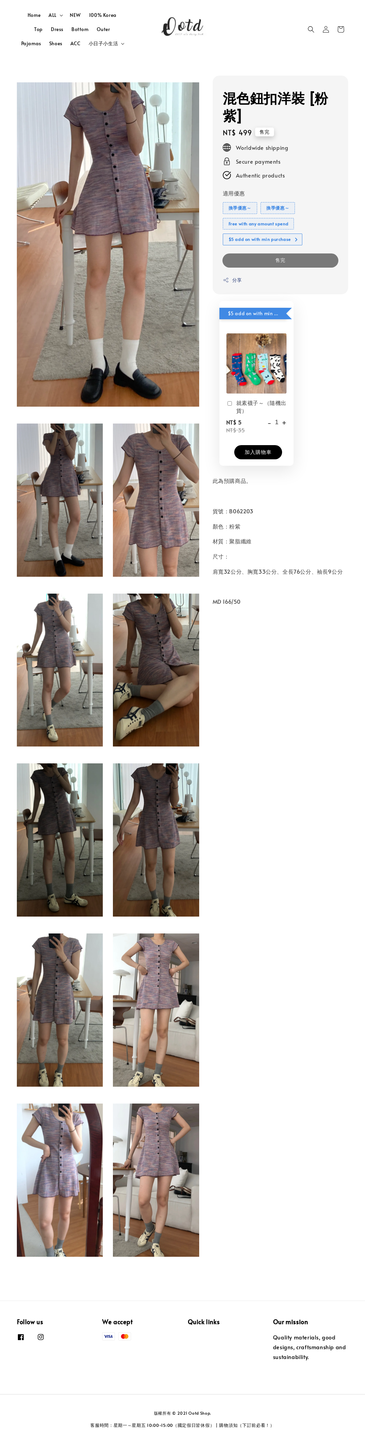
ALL (53, 15)
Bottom (80, 29)
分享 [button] (232, 280)
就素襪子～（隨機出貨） (256, 406)
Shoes (55, 43)
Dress (57, 29)
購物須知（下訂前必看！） (246, 1425)
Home (34, 15)
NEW (75, 15)
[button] (311, 29)
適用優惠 (234, 193)
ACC (75, 43)
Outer (103, 29)
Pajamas (31, 43)
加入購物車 (258, 451)
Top (38, 29)
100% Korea (103, 15)
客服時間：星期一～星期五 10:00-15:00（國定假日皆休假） (152, 1425)
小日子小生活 (103, 43)
